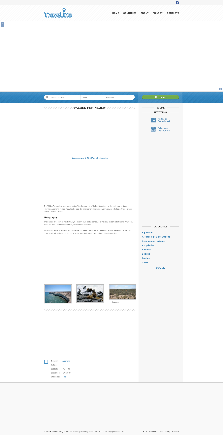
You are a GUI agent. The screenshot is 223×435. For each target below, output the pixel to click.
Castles (146, 258)
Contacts (173, 13)
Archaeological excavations (156, 237)
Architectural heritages (153, 241)
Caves (145, 262)
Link (64, 377)
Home (115, 13)
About (145, 13)
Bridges (146, 254)
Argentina (66, 361)
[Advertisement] (89, 133)
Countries (129, 13)
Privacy (158, 13)
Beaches (146, 249)
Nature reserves (78, 158)
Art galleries (148, 245)
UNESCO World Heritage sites (96, 158)
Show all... (160, 268)
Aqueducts (147, 232)
